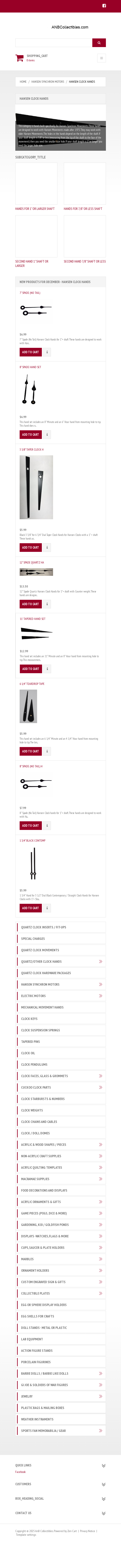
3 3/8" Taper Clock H (32, 449)
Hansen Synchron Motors (47, 82)
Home (23, 82)
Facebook (20, 1472)
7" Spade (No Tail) (30, 293)
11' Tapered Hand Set (33, 619)
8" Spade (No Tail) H (31, 766)
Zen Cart (72, 1531)
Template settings (26, 1535)
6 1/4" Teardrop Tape (32, 684)
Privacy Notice (87, 1531)
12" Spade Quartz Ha (32, 562)
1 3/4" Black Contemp (32, 840)
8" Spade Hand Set (30, 367)
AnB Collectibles (44, 1531)
